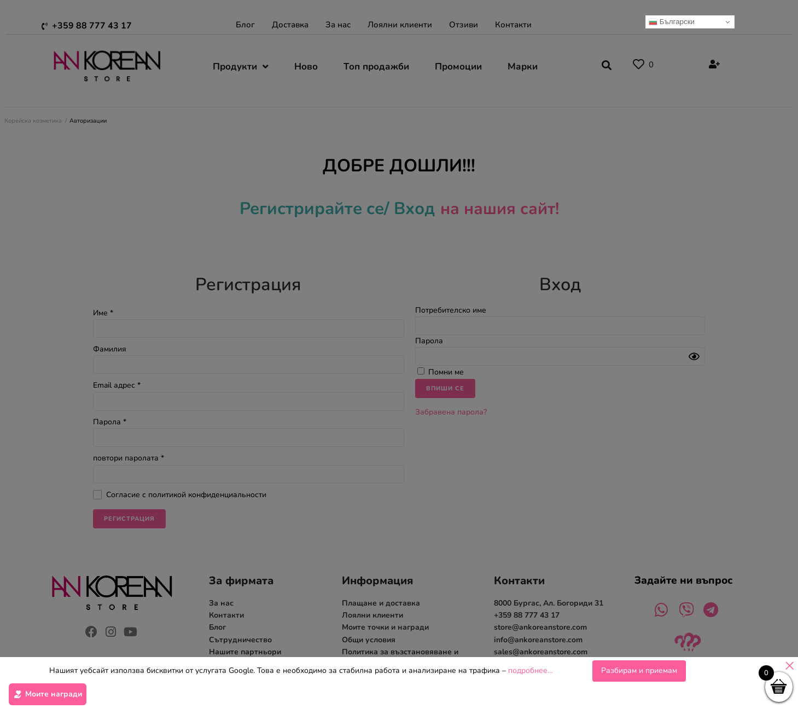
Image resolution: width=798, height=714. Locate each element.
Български (672, 22)
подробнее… (530, 670)
